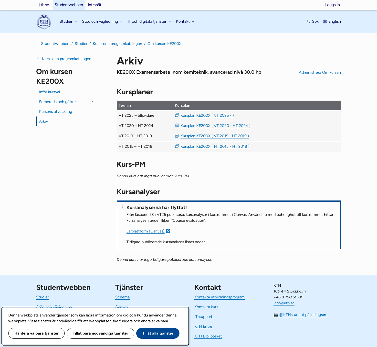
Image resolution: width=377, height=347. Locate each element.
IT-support (203, 316)
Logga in (332, 4)
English (334, 21)
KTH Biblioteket (208, 336)
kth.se (44, 4)
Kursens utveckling (55, 111)
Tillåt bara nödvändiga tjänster (100, 333)
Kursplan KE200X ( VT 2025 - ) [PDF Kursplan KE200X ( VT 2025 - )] (207, 115)
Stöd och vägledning (54, 307)
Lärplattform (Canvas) (145, 231)
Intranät (94, 4)
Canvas (121, 307)
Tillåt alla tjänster (157, 333)
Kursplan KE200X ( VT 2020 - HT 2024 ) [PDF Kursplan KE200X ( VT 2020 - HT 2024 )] (215, 125)
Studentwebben (69, 4)
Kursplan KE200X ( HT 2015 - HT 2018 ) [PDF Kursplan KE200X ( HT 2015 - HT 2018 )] (215, 146)
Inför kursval (49, 92)
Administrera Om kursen (320, 72)
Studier (81, 43)
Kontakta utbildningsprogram (219, 297)
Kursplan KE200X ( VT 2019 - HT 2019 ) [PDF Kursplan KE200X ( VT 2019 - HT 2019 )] (214, 136)
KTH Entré (203, 326)
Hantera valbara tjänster (36, 333)
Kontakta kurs (206, 307)
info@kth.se (283, 303)
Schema (122, 297)
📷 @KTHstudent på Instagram (300, 314)
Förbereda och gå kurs (58, 101)
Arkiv (43, 121)
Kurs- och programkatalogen (117, 43)
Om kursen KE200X (164, 43)
